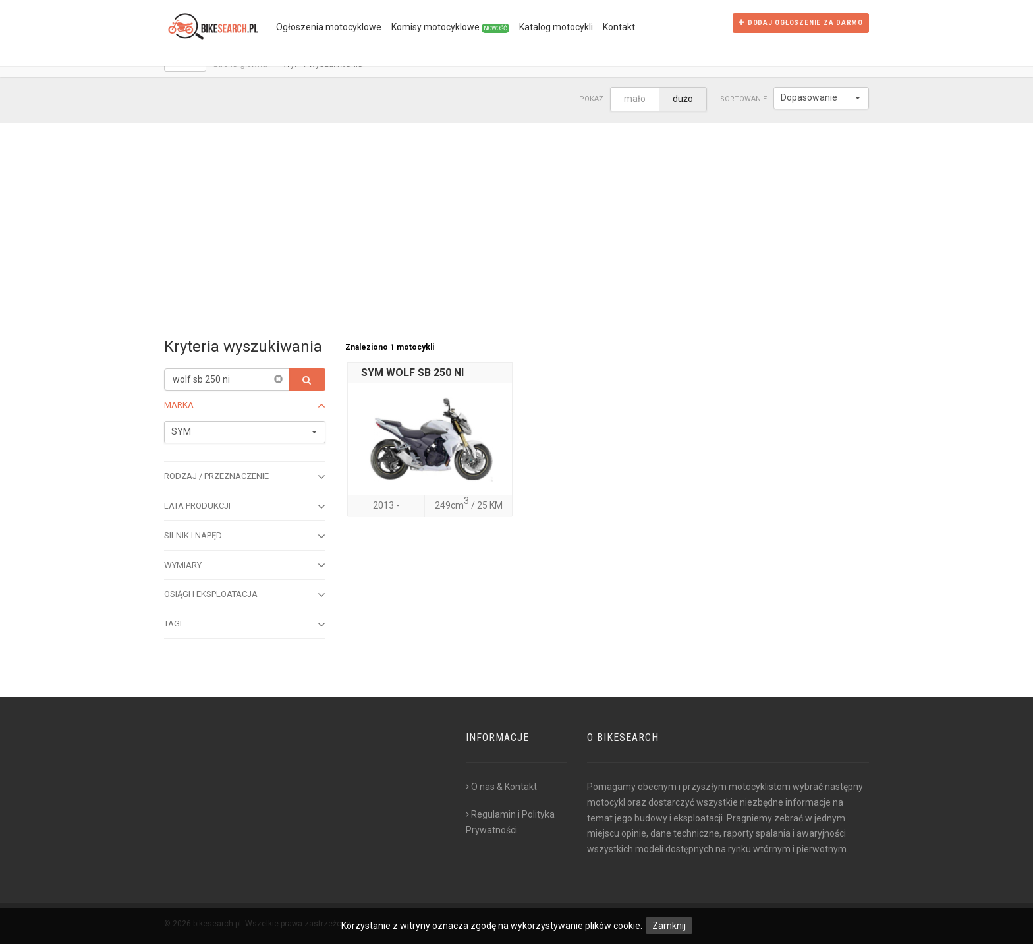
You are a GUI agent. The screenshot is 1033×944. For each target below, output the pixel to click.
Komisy (450, 27)
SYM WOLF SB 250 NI (412, 372)
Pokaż (591, 99)
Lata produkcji (244, 507)
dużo (683, 99)
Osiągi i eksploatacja (244, 595)
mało (635, 99)
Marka (244, 406)
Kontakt (619, 27)
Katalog (556, 27)
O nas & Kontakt (501, 786)
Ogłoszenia (328, 27)
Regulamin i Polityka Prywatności (510, 822)
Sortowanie (743, 99)
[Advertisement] (516, 221)
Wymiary (244, 565)
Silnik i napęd (244, 536)
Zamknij (669, 925)
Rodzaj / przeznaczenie (244, 477)
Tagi (244, 624)
